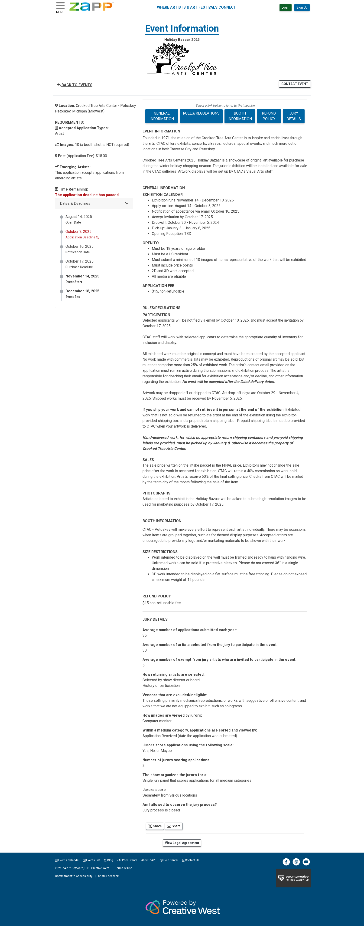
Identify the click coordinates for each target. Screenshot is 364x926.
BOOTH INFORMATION (240, 116)
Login (285, 7)
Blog (108, 860)
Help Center (169, 860)
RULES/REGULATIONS (201, 113)
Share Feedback (108, 876)
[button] (94, 203)
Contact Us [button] (191, 860)
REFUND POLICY (269, 116)
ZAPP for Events (127, 860)
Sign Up (302, 7)
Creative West (100, 868)
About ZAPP (148, 860)
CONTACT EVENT (294, 84)
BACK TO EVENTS (74, 85)
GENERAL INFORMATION (162, 116)
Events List (92, 860)
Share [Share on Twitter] (156, 826)
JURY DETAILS (293, 116)
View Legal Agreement (182, 843)
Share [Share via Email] (175, 826)
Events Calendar (67, 860)
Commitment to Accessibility (73, 876)
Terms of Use (123, 868)
